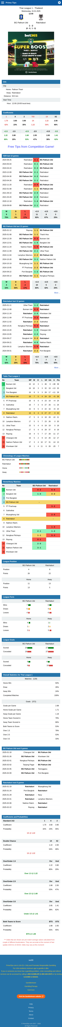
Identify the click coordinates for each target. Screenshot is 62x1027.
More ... (57, 293)
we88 (31, 960)
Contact (31, 1018)
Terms (31, 1011)
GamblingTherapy (31, 986)
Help (31, 1004)
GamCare (31, 990)
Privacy (31, 1007)
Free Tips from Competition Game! (31, 146)
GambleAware (31, 983)
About (31, 1015)
